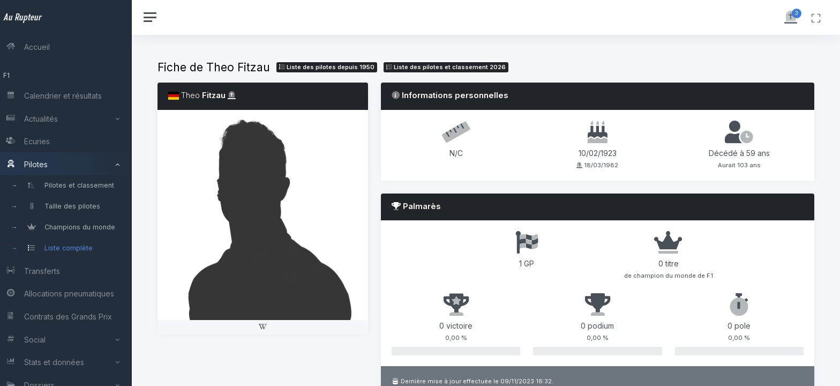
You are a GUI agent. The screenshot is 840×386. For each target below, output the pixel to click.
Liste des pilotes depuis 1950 (336, 67)
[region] (70, 193)
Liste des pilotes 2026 (455, 67)
